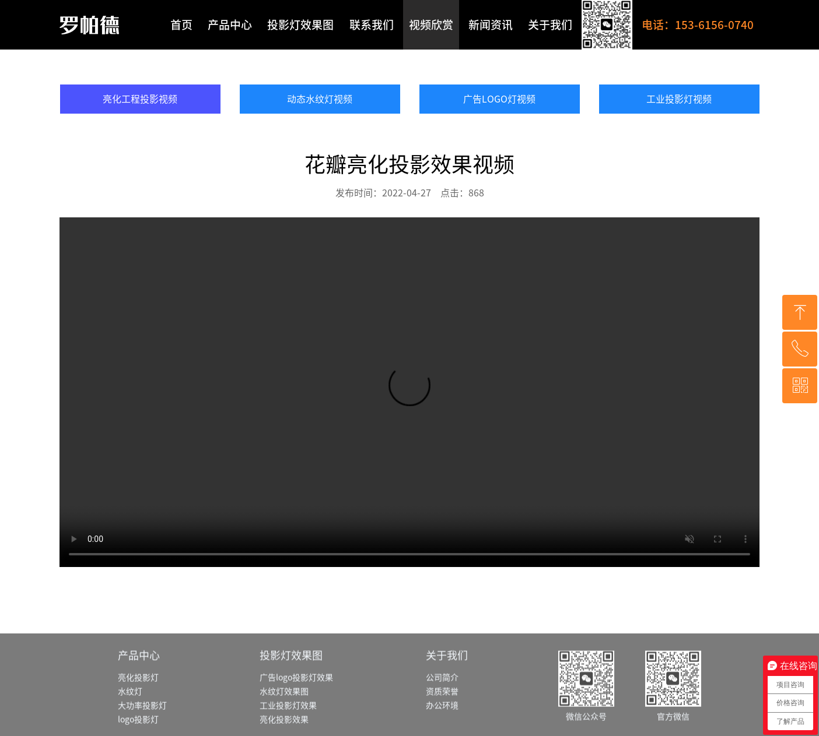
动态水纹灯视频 (319, 99)
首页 (181, 24)
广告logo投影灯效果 (296, 706)
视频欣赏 (431, 24)
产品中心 (230, 24)
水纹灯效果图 (284, 720)
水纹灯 (130, 720)
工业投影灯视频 (679, 99)
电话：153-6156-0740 (698, 24)
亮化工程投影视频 (140, 99)
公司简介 (442, 706)
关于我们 (550, 24)
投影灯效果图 (300, 24)
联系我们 (371, 24)
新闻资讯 (490, 24)
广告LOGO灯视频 (499, 99)
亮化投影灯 (138, 706)
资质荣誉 (442, 720)
